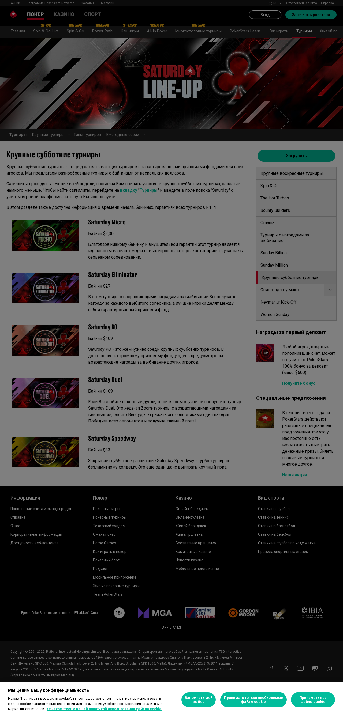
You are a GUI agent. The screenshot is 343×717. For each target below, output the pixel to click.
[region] (171, 699)
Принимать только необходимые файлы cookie (253, 700)
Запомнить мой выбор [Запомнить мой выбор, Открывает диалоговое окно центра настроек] (198, 700)
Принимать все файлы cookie (313, 700)
